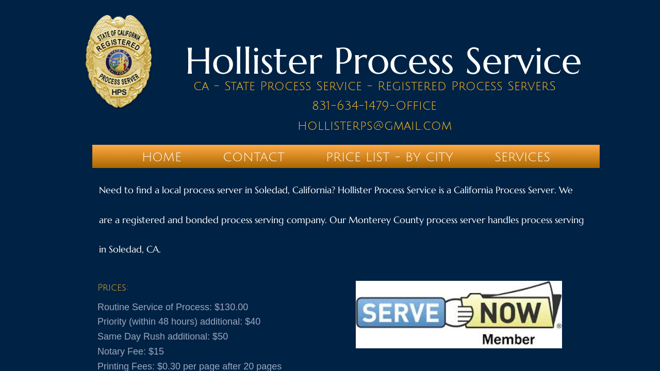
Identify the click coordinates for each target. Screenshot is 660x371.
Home (162, 157)
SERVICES (522, 157)
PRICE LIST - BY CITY (389, 157)
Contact (254, 157)
